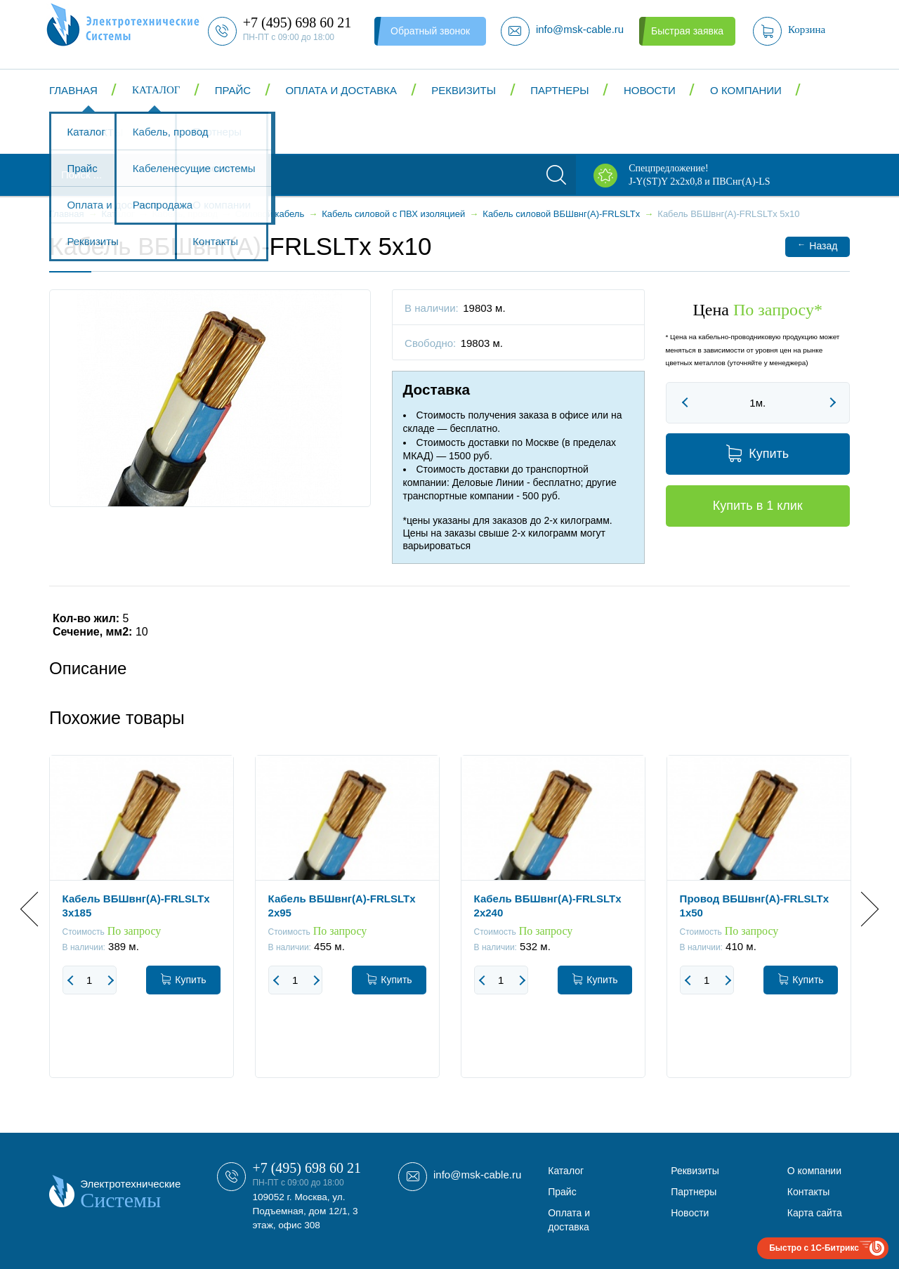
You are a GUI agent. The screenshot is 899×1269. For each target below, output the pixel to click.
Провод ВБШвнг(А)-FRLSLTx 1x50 (754, 905)
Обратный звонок (430, 31)
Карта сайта (814, 1212)
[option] (141, 927)
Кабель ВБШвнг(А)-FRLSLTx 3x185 (136, 905)
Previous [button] (37, 909)
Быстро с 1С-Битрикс (814, 1248)
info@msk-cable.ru (477, 1175)
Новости (650, 90)
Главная (73, 90)
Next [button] (861, 909)
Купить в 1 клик (758, 506)
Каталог (156, 90)
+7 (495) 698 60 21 (306, 1168)
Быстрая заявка (687, 31)
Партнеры (559, 90)
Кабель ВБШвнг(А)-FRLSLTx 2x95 (342, 905)
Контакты (95, 132)
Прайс (233, 90)
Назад (817, 245)
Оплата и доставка (341, 90)
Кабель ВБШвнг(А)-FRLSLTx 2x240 (548, 905)
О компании (746, 90)
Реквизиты (463, 90)
